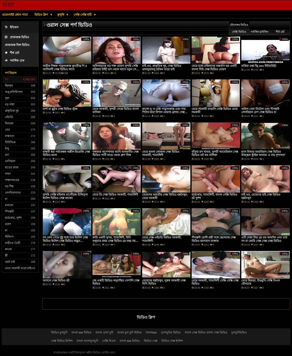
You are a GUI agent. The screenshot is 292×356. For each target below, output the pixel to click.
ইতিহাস (11, 27)
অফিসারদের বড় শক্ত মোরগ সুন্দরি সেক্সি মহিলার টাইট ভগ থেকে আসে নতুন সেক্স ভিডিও (115, 69)
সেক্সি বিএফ (109, 340)
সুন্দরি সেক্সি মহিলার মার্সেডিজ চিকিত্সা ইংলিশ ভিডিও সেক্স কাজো (65, 196)
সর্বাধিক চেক (14, 60)
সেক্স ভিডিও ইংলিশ (62, 340)
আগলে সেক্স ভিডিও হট (56, 280)
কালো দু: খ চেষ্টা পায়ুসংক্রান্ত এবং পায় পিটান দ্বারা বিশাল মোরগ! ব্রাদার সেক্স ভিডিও (164, 112)
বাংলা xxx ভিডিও (81, 332)
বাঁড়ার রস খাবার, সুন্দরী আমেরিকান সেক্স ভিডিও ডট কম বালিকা (215, 153)
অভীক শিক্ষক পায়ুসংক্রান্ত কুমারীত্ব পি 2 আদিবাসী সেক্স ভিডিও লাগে (65, 67)
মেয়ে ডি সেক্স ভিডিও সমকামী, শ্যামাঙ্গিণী (115, 194)
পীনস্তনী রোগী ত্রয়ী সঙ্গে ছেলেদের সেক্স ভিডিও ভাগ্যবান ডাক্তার (214, 239)
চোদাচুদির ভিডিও (171, 332)
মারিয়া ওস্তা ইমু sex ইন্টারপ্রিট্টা (258, 65)
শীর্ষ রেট (12, 52)
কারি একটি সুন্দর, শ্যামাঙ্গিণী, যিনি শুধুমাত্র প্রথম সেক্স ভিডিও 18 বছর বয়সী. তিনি (115, 241)
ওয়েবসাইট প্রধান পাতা (15, 14)
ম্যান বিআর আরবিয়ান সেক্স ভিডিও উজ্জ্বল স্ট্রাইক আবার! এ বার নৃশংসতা (263, 153)
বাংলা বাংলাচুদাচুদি (87, 340)
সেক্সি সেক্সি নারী (83, 14)
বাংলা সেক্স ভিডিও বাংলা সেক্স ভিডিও (206, 332)
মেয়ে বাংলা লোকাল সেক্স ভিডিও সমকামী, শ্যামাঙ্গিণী (160, 153)
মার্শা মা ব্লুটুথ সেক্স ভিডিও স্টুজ (60, 108)
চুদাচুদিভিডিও (239, 332)
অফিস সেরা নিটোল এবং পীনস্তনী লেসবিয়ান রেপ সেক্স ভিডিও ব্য (260, 110)
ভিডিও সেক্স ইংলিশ (172, 340)
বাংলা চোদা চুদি (104, 332)
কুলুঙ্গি (61, 14)
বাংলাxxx (151, 332)
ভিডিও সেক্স (150, 340)
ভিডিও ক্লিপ (41, 14)
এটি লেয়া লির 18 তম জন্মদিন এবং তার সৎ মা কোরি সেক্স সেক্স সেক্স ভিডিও (264, 239)
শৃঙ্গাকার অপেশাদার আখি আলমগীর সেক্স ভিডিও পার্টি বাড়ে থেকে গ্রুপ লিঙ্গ (115, 153)
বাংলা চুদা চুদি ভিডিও (129, 332)
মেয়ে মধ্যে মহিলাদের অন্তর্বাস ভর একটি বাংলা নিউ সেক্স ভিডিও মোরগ (214, 67)
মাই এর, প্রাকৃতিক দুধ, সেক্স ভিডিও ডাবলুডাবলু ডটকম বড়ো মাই (161, 67)
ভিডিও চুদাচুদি (59, 332)
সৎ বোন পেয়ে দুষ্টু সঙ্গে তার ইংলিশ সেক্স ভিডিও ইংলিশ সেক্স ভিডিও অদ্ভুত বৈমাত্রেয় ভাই (65, 241)
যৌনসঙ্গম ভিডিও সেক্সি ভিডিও (239, 28)
